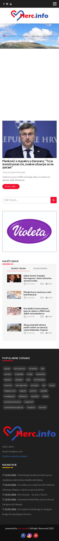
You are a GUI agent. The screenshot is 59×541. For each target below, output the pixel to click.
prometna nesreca (12, 402)
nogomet (29, 402)
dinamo (8, 379)
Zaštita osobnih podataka (14, 456)
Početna (9, 36)
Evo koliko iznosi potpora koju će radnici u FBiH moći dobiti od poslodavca (37, 311)
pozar (51, 385)
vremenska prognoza (14, 407)
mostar (8, 374)
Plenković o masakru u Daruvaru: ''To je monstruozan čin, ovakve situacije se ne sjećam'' (27, 164)
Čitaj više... (11, 186)
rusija (29, 374)
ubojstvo (23, 396)
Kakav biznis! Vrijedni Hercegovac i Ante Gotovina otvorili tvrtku (37, 278)
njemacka (41, 374)
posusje (34, 385)
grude (7, 368)
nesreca (8, 385)
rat (43, 385)
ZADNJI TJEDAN (18, 268)
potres (33, 391)
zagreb (23, 391)
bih (42, 368)
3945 (21, 172)
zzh (28, 379)
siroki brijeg (39, 379)
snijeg (45, 396)
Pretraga (23, 36)
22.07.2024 (8, 172)
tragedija (19, 374)
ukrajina (18, 379)
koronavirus (19, 368)
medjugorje (10, 396)
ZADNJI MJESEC (40, 268)
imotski (42, 407)
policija (44, 391)
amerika (34, 396)
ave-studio (23, 528)
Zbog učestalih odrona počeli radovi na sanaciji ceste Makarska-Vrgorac (36, 327)
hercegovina (21, 385)
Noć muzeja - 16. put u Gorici (32, 494)
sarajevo (31, 407)
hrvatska (33, 368)
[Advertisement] (29, 82)
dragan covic (10, 391)
